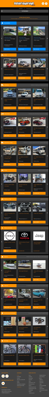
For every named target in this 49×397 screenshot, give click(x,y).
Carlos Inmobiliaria (38, 45)
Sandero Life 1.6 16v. (23, 69)
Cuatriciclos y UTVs (32, 382)
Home (18, 375)
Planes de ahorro (31, 384)
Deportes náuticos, (37, 256)
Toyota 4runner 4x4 (8, 128)
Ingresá (21, 8)
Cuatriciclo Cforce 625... (24, 213)
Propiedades (31, 390)
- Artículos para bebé (42, 385)
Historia (18, 382)
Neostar (21, 161)
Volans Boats (37, 276)
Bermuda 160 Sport (23, 271)
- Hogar (40, 384)
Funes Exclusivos (8, 304)
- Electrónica (41, 381)
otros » (46, 342)
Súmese (18, 378)
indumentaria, (45, 340)
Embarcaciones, (29, 256)
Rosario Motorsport (8, 74)
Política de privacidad (20, 385)
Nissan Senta (7, 247)
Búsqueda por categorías (21, 384)
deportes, (40, 340)
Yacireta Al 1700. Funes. (39, 39)
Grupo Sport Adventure (7, 218)
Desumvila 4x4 (7, 104)
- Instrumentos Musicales (43, 390)
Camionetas (31, 378)
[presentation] (2, 38)
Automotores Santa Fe (39, 74)
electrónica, (24, 340)
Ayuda (18, 381)
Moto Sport (7, 189)
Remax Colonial (23, 45)
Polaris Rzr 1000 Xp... (38, 213)
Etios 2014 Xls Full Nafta (39, 69)
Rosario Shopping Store (38, 360)
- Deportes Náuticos (42, 375)
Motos (30, 381)
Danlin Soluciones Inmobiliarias (8, 45)
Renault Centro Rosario (22, 74)
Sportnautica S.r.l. (23, 218)
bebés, (36, 340)
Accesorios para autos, (33, 313)
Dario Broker (22, 276)
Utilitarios (30, 376)
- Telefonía (41, 379)
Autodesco (36, 304)
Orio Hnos (21, 132)
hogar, (33, 340)
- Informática (41, 382)
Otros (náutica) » (44, 256)
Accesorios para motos (43, 313)
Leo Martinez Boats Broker (8, 276)
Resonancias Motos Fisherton (38, 189)
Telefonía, (20, 340)
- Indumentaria (41, 388)
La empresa (19, 376)
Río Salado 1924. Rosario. (9, 39)
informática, (29, 340)
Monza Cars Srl (7, 132)
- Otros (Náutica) (42, 376)
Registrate (28, 8)
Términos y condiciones (21, 379)
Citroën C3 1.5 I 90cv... (9, 69)
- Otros (40, 391)
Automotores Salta (38, 104)
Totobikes (6, 360)
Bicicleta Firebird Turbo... (24, 355)
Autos (30, 375)
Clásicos (30, 385)
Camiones (30, 379)
